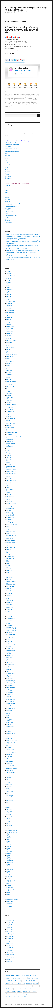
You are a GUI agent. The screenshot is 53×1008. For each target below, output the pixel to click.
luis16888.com (10, 498)
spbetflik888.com (10, 673)
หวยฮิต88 (8, 882)
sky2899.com (9, 657)
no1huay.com (22, 95)
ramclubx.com (10, 609)
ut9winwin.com (10, 747)
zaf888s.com (9, 782)
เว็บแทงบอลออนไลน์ (10, 905)
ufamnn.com (9, 729)
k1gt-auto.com (10, 464)
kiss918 (7, 217)
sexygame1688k (10, 648)
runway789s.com (10, 618)
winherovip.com (10, 770)
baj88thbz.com (10, 338)
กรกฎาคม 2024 (10, 954)
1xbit (7, 285)
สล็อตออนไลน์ (18, 99)
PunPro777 (17, 97)
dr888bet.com (9, 390)
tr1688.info (9, 710)
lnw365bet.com (10, 489)
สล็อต (15, 99)
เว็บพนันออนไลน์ (32, 99)
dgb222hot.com (10, 386)
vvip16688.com (10, 765)
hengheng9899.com (11, 432)
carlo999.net (9, 372)
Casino (28, 94)
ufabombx (9, 719)
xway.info (8, 777)
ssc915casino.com (10, 680)
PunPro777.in (29, 102)
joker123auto (9, 457)
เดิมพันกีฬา (8, 890)
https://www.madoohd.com (12, 144)
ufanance (8, 731)
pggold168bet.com (11, 567)
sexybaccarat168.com (9, 98)
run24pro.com (10, 616)
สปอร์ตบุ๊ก (8, 828)
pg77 (7, 561)
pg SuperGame (10, 558)
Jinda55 (8, 452)
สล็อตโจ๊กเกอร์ (9, 873)
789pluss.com (9, 291)
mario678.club (10, 512)
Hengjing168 (8, 187)
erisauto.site (9, 397)
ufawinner (9, 738)
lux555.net (9, 501)
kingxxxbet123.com (11, 471)
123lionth (8, 271)
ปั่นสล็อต (8, 813)
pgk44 (8, 572)
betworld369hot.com (11, 354)
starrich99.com (10, 683)
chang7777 (9, 379)
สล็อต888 (7, 199)
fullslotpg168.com (10, 418)
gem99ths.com (10, 427)
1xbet (7, 284)
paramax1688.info (10, 551)
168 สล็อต (8, 273)
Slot (15, 98)
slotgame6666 (10, 666)
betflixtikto (9, 345)
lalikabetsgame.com (11, 480)
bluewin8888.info (10, 360)
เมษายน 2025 (9, 938)
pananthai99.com (10, 547)
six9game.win (9, 655)
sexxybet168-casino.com (12, 637)
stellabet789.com (10, 687)
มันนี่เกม (8, 820)
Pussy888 (28, 97)
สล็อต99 (34, 991)
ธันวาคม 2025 (9, 924)
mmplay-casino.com (11, 524)
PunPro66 (7, 97)
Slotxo (22, 98)
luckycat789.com (10, 496)
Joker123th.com (12, 95)
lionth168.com (10, 483)
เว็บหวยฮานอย (9, 901)
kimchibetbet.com (11, 468)
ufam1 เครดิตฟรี (9, 988)
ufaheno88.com (10, 726)
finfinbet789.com (10, 407)
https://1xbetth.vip (10, 211)
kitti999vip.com (10, 476)
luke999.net (9, 499)
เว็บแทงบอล (9, 903)
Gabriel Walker (23, 71)
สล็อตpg (8, 855)
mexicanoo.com (10, 515)
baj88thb (8, 337)
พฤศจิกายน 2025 (10, 926)
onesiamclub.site (10, 544)
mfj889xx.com (10, 517)
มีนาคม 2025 (9, 940)
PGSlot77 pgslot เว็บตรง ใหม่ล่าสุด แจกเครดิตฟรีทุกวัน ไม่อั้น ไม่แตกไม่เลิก (22, 30)
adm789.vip (9, 317)
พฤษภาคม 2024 (10, 957)
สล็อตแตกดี (8, 871)
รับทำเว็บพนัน (9, 825)
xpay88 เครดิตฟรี (18, 988)
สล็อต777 (8, 846)
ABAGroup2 (20, 94)
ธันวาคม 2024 (9, 945)
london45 (8, 492)
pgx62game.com (10, 584)
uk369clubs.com (10, 742)
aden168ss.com (10, 312)
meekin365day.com (11, 514)
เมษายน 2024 (9, 959)
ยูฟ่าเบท (8, 823)
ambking (8, 324)
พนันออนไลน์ (11, 99)
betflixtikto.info (10, 347)
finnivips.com (9, 409)
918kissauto (9, 303)
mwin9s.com (9, 529)
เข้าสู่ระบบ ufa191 (10, 887)
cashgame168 (9, 374)
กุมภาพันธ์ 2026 (10, 920)
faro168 (34, 975)
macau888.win (10, 508)
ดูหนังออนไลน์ (8, 171)
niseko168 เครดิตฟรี (27, 980)
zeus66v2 (8, 788)
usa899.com (9, 744)
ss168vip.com (9, 678)
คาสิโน (25, 98)
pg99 (6, 162)
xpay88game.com (10, 775)
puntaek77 (9, 604)
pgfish (8, 565)
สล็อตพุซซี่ (8, 859)
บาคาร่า (34, 98)
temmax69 (9, 696)
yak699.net (9, 779)
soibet (8, 671)
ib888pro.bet (9, 439)
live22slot (8, 487)
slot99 (6, 190)
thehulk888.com (10, 699)
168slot (8, 276)
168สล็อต (8, 278)
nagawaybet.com (10, 531)
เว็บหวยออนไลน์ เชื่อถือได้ (12, 899)
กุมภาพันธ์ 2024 (10, 963)
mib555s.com (9, 521)
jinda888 (8, 453)
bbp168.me (9, 342)
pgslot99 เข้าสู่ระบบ (20, 983)
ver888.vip (9, 754)
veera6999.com (10, 749)
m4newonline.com (11, 503)
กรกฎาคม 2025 (10, 933)
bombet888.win (10, 361)
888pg (8, 292)
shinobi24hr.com (10, 650)
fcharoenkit (8, 978)
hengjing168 (9, 434)
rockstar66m (9, 613)
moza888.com (9, 528)
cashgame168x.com (11, 376)
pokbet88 (8, 588)
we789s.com (9, 767)
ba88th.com (9, 333)
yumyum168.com (10, 781)
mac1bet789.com (10, 505)
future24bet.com (10, 423)
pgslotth (8, 583)
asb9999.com (9, 328)
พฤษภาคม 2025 (10, 936)
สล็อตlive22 (9, 853)
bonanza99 (9, 363)
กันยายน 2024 (9, 950)
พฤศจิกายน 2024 (10, 947)
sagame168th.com (34, 97)
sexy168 (8, 639)
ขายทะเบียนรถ (9, 791)
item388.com (9, 446)
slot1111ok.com (10, 664)
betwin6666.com (10, 353)
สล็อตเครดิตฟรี (9, 864)
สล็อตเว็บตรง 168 (10, 867)
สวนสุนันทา (9, 874)
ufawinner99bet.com (11, 740)
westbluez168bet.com (11, 768)
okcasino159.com (10, 540)
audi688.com (9, 331)
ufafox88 (8, 724)
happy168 (8, 430)
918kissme (9, 305)
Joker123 (7, 95)
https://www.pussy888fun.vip (12, 203)
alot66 (8, 321)
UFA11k (8, 713)
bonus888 (7, 197)
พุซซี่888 (7, 153)
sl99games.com (10, 659)
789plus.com (9, 287)
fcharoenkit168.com (11, 404)
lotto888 (8, 494)
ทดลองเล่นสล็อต (10, 804)
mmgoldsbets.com (11, 522)
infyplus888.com (10, 443)
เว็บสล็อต (8, 897)
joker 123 (7, 149)
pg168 (7, 560)
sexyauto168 (9, 643)
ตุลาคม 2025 (9, 927)
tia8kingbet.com (10, 703)
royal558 (8, 614)
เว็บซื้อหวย (8, 892)
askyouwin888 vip (10, 330)
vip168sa (8, 758)
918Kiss (14, 94)
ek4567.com (9, 395)
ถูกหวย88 (8, 802)
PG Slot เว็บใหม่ (10, 556)
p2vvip (8, 545)
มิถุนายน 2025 (9, 934)
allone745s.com (10, 319)
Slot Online (18, 98)
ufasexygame (9, 735)
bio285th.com (9, 356)
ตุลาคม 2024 (9, 949)
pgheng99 (9, 568)
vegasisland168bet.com (12, 751)
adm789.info (9, 314)
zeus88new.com (10, 790)
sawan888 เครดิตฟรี (11, 629)
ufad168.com (9, 721)
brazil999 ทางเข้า (10, 367)
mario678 (8, 510)
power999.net (10, 590)
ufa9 (7, 717)
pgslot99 (7, 201)
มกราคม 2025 (9, 943)
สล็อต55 (8, 841)
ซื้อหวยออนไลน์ (8, 178)
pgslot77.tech (36, 95)
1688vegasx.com (10, 275)
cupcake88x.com (10, 383)
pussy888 (7, 155)
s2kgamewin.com (10, 621)
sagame (8, 623)
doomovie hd (8, 222)
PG (26, 95)
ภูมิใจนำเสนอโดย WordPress (38, 1004)
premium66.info (10, 591)
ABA (17, 94)
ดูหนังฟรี (7, 169)
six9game (8, 653)
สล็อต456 (8, 839)
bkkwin (8, 358)
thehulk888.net (10, 701)
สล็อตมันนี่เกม (9, 860)
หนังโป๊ (8, 878)
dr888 (7, 388)
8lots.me (8, 298)
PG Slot (28, 95)
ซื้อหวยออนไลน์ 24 (10, 797)
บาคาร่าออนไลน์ (15, 105)
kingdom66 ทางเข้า (11, 469)
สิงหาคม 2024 (9, 952)
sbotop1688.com (10, 634)
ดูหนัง (6, 167)
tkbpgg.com (9, 706)
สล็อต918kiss (9, 851)
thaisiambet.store (10, 698)
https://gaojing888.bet (11, 215)
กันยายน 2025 (9, 929)
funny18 (8, 420)
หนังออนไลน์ (9, 876)
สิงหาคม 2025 (9, 931)
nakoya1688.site (10, 533)
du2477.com (9, 393)
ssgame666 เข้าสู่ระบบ (11, 682)
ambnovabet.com (10, 326)
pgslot (6, 158)
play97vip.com (10, 586)
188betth (8, 282)
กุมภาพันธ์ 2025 (10, 941)
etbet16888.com (10, 399)
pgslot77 (8, 575)
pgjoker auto (9, 570)
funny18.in (33, 94)
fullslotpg (7, 164)
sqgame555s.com (10, 675)
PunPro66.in (12, 97)
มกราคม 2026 (9, 922)
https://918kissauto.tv (10, 142)
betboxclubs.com (10, 344)
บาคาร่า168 (9, 809)
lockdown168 (9, 491)
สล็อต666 (8, 844)
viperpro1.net (9, 759)
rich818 (8, 611)
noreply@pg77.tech (21, 73)
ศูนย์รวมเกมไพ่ (9, 827)
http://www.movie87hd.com (12, 151)
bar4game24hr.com (11, 340)
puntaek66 (9, 602)
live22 (6, 165)
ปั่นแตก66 (8, 814)
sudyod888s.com (10, 689)
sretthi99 (8, 676)
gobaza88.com (10, 429)
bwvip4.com (9, 370)
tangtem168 (9, 694)
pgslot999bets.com (11, 581)
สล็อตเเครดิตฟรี (9, 869)
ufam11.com (9, 728)
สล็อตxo (8, 857)
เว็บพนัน (27, 99)
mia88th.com (9, 519)
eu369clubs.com (10, 400)
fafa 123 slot (9, 402)
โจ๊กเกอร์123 (9, 906)
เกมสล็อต (8, 885)
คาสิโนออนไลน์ (29, 98)
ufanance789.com (10, 733)
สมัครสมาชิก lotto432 (11, 830)
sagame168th (9, 625)
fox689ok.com (10, 413)
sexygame (8, 646)
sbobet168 (9, 632)
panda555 (8, 549)
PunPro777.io (22, 97)
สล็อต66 (8, 843)
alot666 (8, 322)
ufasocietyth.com (10, 736)
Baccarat (25, 94)
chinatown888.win (11, 381)
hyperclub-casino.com (12, 437)
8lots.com (8, 294)
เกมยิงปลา (23, 99)
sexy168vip (9, 641)
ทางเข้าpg (8, 805)
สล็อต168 (8, 837)
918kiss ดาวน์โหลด (10, 301)
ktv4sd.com (9, 478)
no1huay (17, 95)
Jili (35, 94)
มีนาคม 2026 (9, 918)
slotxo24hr (9, 669)
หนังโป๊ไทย (7, 210)
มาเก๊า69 (8, 821)
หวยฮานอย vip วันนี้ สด (11, 880)
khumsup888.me (10, 466)
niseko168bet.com (11, 535)
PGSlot (31, 95)
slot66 (6, 192)
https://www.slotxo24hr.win (12, 206)
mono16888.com (10, 526)
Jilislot (38, 94)
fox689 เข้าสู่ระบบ (17, 978)
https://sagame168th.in (11, 148)
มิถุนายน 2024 (9, 956)
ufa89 (7, 715)
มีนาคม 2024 (9, 961)
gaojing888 (9, 425)
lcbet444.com (9, 482)
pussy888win (9, 607)
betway (8, 351)
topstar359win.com (11, 708)
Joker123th (25, 101)
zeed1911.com (9, 784)
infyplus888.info (10, 445)
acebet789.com (10, 310)
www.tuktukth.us (10, 772)
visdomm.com (9, 763)
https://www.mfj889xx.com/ (13, 436)
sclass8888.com (10, 636)
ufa (7, 712)
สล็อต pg (8, 836)
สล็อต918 (8, 850)
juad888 (8, 462)
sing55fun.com (10, 652)
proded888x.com (10, 593)
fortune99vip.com (10, 411)
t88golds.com (9, 692)
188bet (8, 280)
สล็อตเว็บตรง (8, 146)
